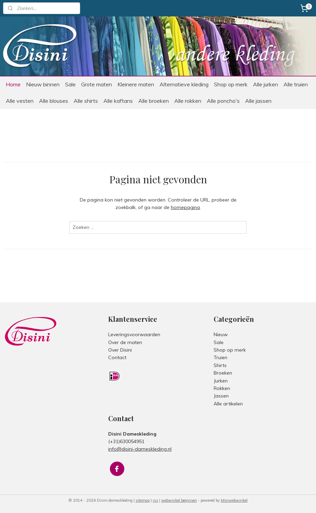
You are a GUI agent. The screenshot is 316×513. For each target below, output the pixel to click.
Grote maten (96, 84)
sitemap (143, 500)
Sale (70, 84)
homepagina (185, 208)
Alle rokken (187, 100)
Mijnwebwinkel (234, 500)
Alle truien (295, 84)
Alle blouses (53, 100)
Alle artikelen (228, 404)
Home (13, 84)
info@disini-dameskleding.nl (140, 449)
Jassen (221, 396)
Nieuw (221, 334)
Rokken (222, 388)
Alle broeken (153, 100)
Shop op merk (231, 84)
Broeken (223, 373)
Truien (220, 357)
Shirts (220, 365)
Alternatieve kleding (184, 84)
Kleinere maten (135, 84)
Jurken (221, 381)
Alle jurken (265, 84)
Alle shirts (86, 100)
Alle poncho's (223, 100)
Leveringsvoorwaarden (134, 334)
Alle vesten (20, 100)
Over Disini (120, 350)
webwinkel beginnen (179, 500)
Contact (117, 357)
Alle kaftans (118, 100)
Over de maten (125, 342)
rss (155, 500)
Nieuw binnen (43, 84)
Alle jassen (258, 100)
